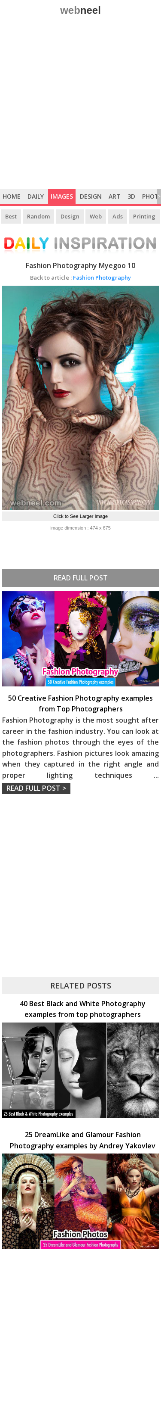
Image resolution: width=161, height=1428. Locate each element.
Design (91, 196)
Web (96, 216)
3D (131, 196)
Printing (144, 216)
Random (38, 216)
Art (115, 196)
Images (62, 196)
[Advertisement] (80, 103)
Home (12, 196)
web (80, 10)
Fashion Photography (80, 277)
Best (11, 216)
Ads (117, 216)
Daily (35, 196)
